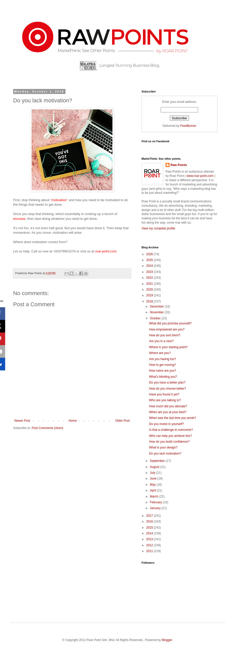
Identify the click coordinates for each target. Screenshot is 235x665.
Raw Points (179, 165)
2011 (150, 551)
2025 (150, 260)
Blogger (167, 640)
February (156, 502)
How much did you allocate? (168, 406)
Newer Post (22, 420)
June (153, 478)
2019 (150, 295)
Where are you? (160, 353)
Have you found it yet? (164, 394)
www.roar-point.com (200, 176)
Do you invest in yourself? (166, 424)
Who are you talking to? (165, 400)
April (153, 490)
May (153, 484)
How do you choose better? (167, 388)
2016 (150, 521)
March (154, 496)
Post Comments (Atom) (47, 428)
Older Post (122, 420)
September (158, 461)
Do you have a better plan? (167, 382)
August (155, 467)
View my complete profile (158, 228)
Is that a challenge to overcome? (171, 430)
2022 (150, 277)
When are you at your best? (167, 412)
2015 (150, 527)
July (153, 472)
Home (73, 420)
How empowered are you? (166, 329)
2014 (150, 533)
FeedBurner (188, 126)
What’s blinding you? (163, 376)
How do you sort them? (164, 335)
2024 (150, 266)
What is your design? (163, 447)
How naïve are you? (162, 370)
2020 (150, 289)
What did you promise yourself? (170, 323)
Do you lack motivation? (165, 453)
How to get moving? (162, 365)
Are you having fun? (162, 359)
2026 (150, 254)
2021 (150, 284)
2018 (150, 301)
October (155, 318)
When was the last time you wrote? (172, 418)
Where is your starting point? (168, 347)
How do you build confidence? (169, 441)
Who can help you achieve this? (170, 436)
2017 (150, 515)
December (157, 306)
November (157, 312)
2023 (150, 272)
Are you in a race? (161, 341)
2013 (150, 539)
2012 (150, 545)
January (155, 508)
